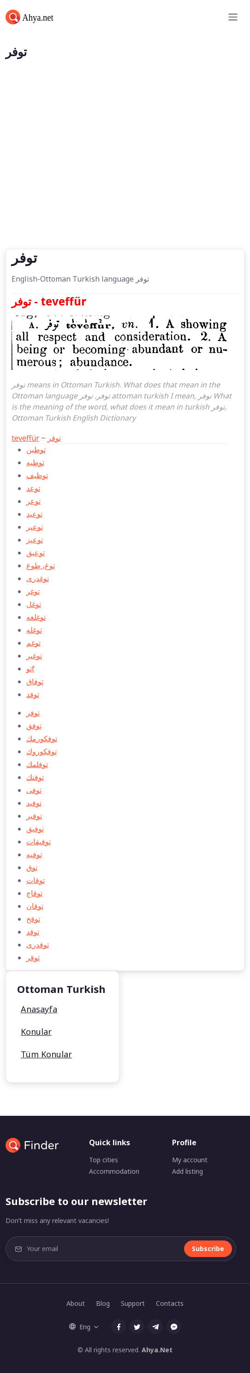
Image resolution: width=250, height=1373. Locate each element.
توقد (32, 932)
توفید (34, 803)
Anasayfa (39, 1009)
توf (30, 668)
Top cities (103, 1159)
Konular (36, 1031)
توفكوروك (41, 751)
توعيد (34, 514)
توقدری (37, 945)
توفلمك (37, 764)
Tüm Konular (46, 1054)
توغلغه (36, 617)
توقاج (34, 893)
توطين (36, 449)
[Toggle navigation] (232, 17)
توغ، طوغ (40, 565)
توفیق (35, 829)
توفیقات (38, 841)
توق (31, 867)
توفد (32, 694)
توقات (35, 880)
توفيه (34, 854)
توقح (33, 919)
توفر (54, 438)
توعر (33, 501)
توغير (34, 656)
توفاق (34, 681)
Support (133, 1303)
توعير (34, 527)
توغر (33, 591)
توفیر (34, 816)
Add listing (187, 1171)
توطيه (35, 462)
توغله (34, 630)
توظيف (37, 475)
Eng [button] (79, 1326)
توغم (33, 643)
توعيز (34, 540)
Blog (103, 1303)
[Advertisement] (125, 179)
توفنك (35, 777)
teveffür (25, 438)
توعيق (35, 553)
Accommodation (114, 1171)
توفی (34, 790)
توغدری (37, 578)
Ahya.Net (157, 1349)
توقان (34, 906)
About (75, 1303)
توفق (34, 726)
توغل (33, 604)
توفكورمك (41, 738)
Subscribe (208, 1248)
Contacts (170, 1303)
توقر (33, 957)
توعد (33, 488)
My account (190, 1159)
